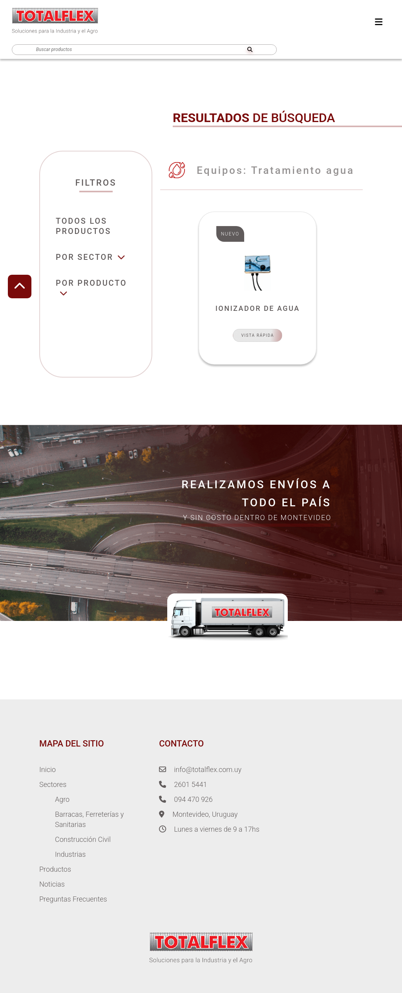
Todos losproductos (83, 226)
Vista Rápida (257, 335)
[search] (249, 50)
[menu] (378, 22)
